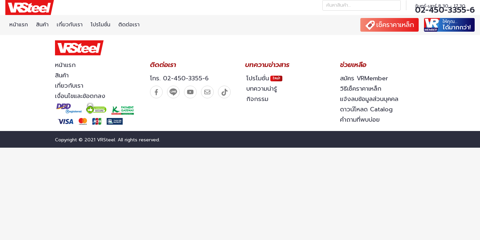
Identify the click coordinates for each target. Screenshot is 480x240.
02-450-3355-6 (445, 10)
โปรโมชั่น (100, 25)
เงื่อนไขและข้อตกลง (80, 96)
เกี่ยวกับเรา (70, 25)
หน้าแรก (18, 25)
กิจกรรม (257, 99)
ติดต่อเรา (129, 25)
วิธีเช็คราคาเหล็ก (360, 88)
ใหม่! (276, 78)
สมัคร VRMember (364, 78)
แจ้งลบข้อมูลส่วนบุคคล (369, 99)
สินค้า (42, 25)
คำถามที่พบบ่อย (360, 119)
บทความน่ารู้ (261, 88)
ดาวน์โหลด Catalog (366, 109)
